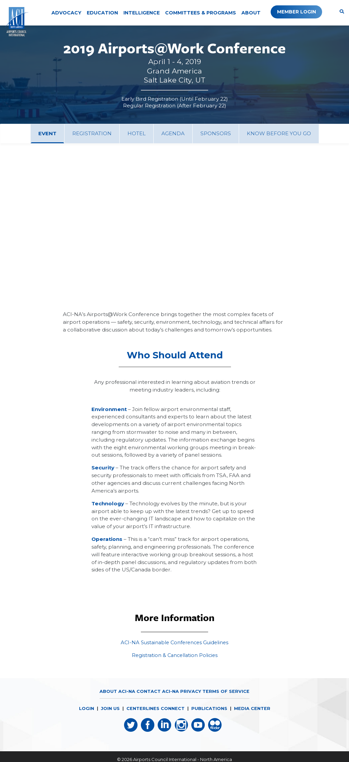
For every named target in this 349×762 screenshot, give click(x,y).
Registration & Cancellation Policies (174, 662)
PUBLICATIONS (209, 715)
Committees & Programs (200, 13)
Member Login (294, 12)
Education (102, 13)
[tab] (47, 133)
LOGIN (86, 715)
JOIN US (110, 715)
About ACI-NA (117, 698)
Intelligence (141, 13)
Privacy (190, 698)
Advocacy (66, 13)
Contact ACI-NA (158, 698)
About (251, 13)
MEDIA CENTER (252, 715)
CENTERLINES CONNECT (155, 715)
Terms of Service (225, 698)
